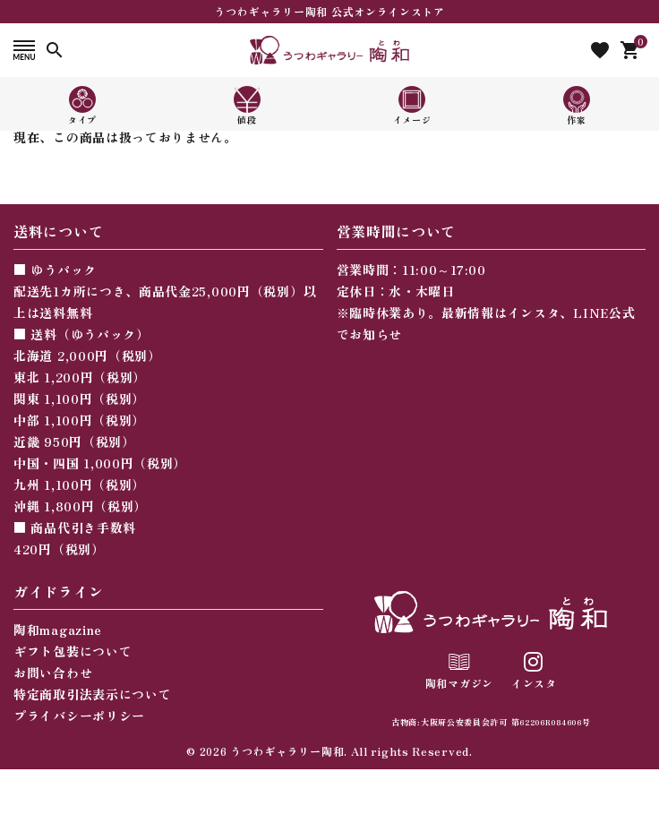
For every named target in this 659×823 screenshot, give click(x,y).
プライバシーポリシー (79, 715)
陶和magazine (57, 630)
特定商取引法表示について (92, 694)
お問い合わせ (52, 673)
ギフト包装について (72, 651)
